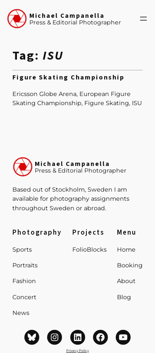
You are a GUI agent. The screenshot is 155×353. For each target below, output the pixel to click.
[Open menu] (143, 19)
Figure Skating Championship (68, 78)
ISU (137, 103)
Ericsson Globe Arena (44, 94)
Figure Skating (106, 103)
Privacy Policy (77, 350)
